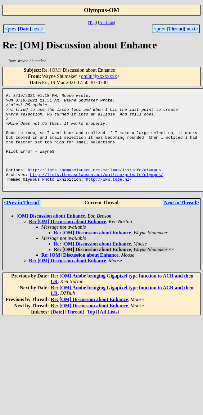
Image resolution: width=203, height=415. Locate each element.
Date (24, 28)
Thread (176, 28)
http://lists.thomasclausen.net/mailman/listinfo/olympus (94, 185)
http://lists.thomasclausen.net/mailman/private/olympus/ (96, 191)
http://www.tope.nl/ (109, 197)
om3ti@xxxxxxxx (99, 76)
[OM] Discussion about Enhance (50, 234)
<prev (10, 28)
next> (38, 28)
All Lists (106, 22)
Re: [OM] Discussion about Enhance (67, 240)
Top (92, 22)
